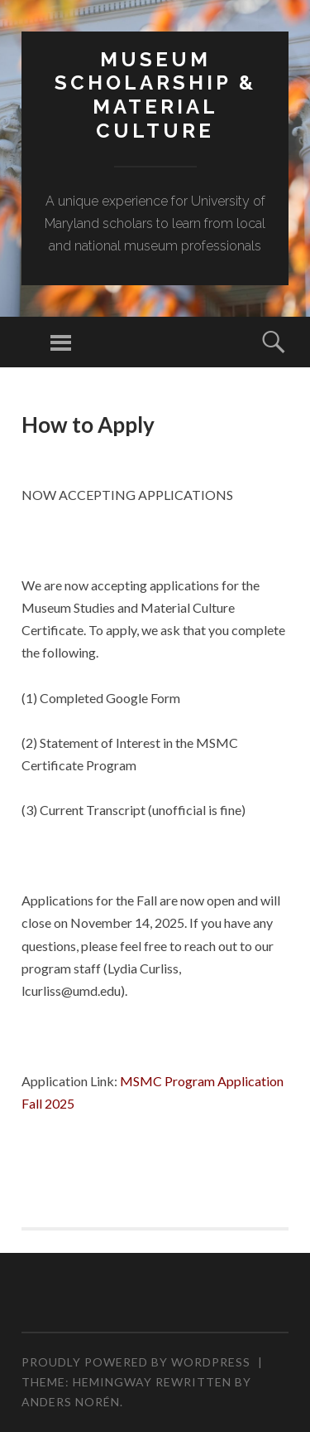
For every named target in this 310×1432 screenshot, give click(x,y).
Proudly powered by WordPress (135, 1362)
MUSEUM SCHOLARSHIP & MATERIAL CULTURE (155, 95)
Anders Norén (70, 1402)
